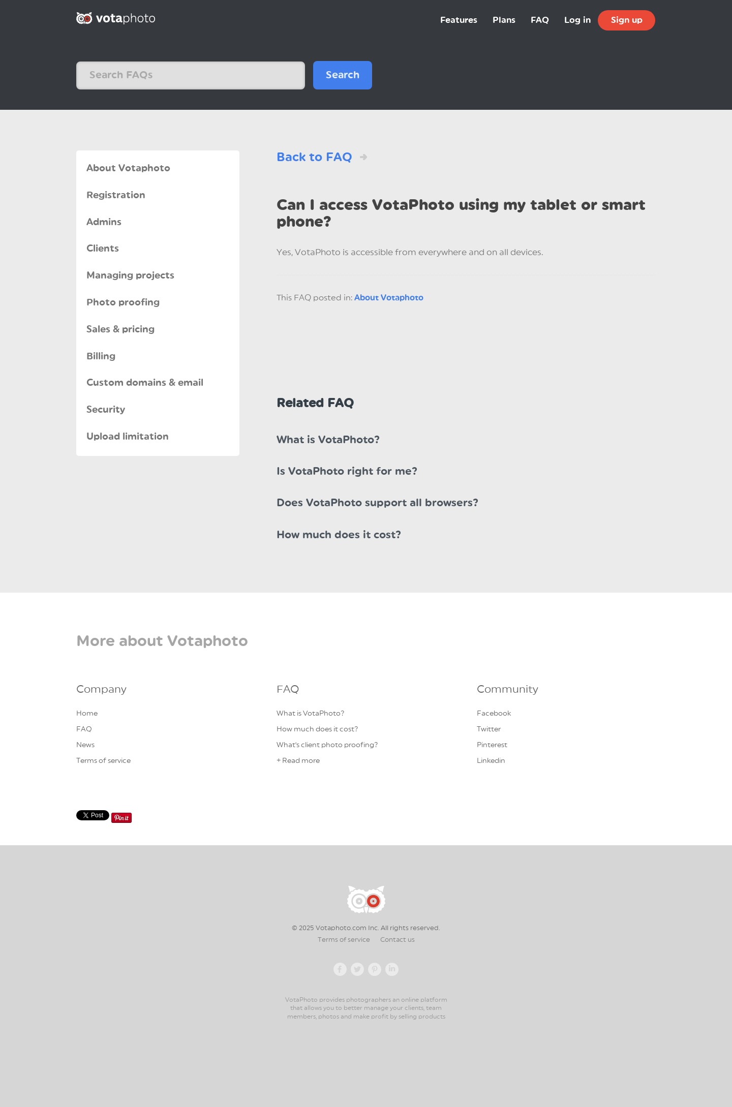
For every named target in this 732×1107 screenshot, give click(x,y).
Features (458, 20)
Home (87, 713)
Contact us (397, 940)
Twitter (489, 729)
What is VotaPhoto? (328, 440)
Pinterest (492, 745)
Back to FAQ (314, 157)
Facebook (494, 713)
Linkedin (491, 760)
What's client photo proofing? (327, 745)
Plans (504, 20)
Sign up (627, 20)
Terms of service (103, 760)
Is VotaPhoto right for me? (347, 471)
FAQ (540, 20)
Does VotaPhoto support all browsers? (377, 503)
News (85, 745)
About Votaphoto (388, 298)
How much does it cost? (339, 535)
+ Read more (298, 760)
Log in (577, 20)
